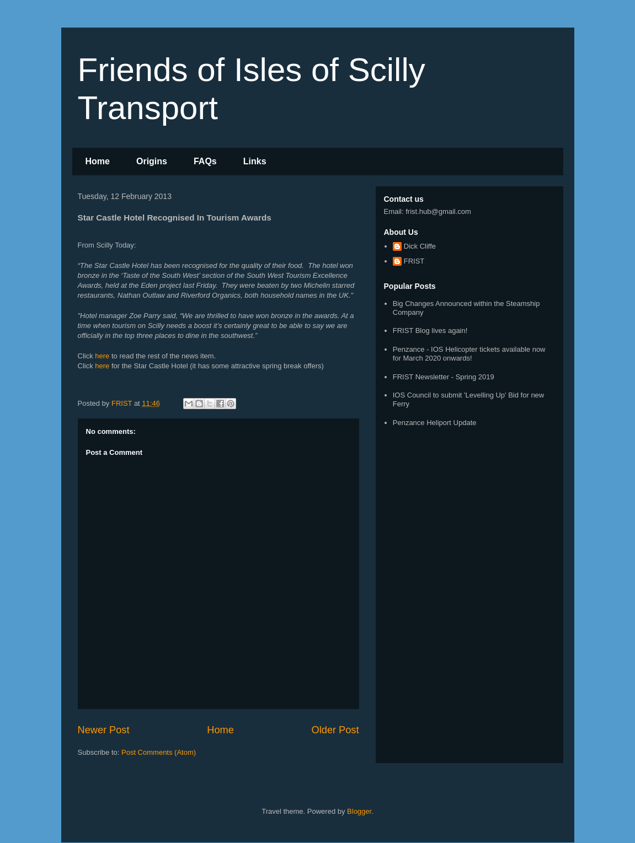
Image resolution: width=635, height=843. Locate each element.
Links (254, 161)
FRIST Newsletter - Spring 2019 (443, 377)
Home (98, 161)
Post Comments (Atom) (158, 752)
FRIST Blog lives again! (430, 330)
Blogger (359, 811)
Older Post (335, 729)
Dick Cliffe (420, 246)
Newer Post (104, 729)
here (102, 356)
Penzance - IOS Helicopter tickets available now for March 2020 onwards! (469, 353)
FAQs (205, 161)
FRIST (414, 261)
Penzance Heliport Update (435, 422)
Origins (151, 161)
